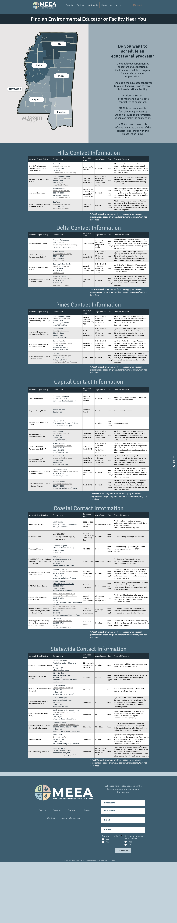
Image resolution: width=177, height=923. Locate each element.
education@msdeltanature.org (65, 245)
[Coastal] (61, 112)
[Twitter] (173, 466)
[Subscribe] (123, 850)
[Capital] (36, 99)
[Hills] (58, 44)
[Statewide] (14, 89)
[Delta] (39, 65)
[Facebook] (173, 456)
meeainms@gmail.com (70, 818)
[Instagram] (173, 461)
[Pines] (61, 75)
